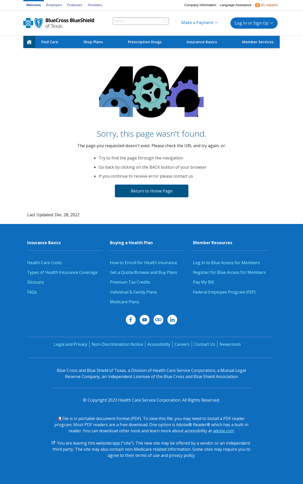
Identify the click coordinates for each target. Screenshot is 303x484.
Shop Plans (93, 41)
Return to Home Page (152, 191)
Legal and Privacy (70, 344)
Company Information (200, 5)
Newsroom (230, 344)
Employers (54, 5)
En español (269, 5)
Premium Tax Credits (130, 282)
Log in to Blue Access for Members (226, 262)
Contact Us (204, 344)
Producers (74, 5)
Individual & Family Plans (133, 292)
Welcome (33, 5)
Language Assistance (235, 5)
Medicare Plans (124, 302)
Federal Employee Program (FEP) (224, 292)
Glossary (35, 282)
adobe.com (223, 431)
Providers (95, 5)
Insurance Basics (202, 41)
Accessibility (158, 344)
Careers (182, 344)
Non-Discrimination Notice (117, 344)
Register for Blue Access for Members (229, 272)
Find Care (49, 41)
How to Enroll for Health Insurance (143, 262)
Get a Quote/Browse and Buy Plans (143, 272)
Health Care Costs (44, 262)
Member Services (258, 41)
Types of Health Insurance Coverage (62, 272)
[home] (29, 42)
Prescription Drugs (144, 41)
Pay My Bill (203, 282)
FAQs (32, 292)
